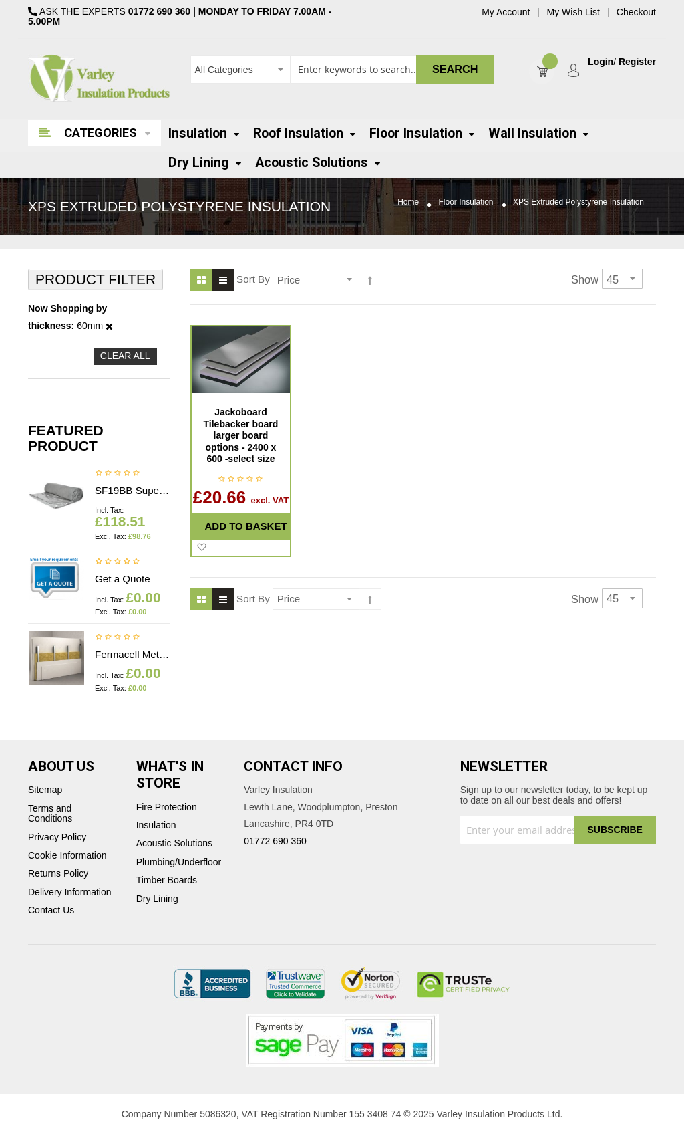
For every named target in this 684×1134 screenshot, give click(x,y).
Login (600, 62)
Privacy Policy (57, 837)
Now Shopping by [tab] (67, 309)
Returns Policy (58, 874)
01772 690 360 (159, 11)
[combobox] (342, 69)
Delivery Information (70, 892)
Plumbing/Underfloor (179, 862)
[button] (201, 548)
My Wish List (573, 12)
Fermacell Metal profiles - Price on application (132, 654)
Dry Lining (157, 899)
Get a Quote (122, 578)
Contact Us (51, 910)
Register (637, 62)
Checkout (636, 12)
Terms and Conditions (50, 814)
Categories (100, 133)
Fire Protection (166, 807)
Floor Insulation (466, 202)
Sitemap (45, 790)
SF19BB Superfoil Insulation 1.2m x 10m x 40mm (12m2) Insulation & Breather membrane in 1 (132, 490)
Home (408, 202)
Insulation (156, 825)
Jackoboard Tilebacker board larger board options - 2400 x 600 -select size (241, 435)
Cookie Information (67, 855)
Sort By (253, 279)
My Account (506, 12)
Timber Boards (166, 880)
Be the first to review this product (117, 474)
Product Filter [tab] (95, 279)
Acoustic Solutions (174, 843)
